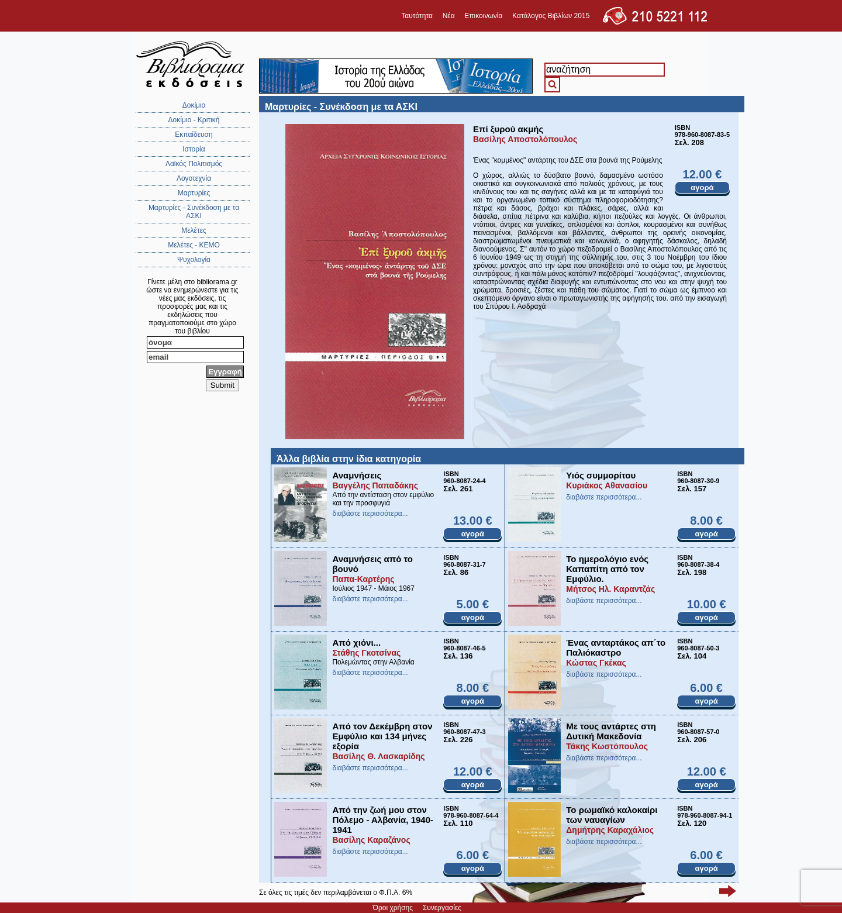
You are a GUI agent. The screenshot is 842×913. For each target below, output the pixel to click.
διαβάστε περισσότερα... (370, 513)
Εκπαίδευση (193, 134)
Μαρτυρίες (194, 193)
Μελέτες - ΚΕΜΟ (194, 245)
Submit (222, 385)
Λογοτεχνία (194, 178)
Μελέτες (193, 230)
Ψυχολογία (193, 260)
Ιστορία (193, 149)
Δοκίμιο (194, 105)
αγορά (702, 187)
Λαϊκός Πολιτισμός (193, 164)
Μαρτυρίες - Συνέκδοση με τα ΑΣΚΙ (194, 212)
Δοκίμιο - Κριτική (194, 120)
